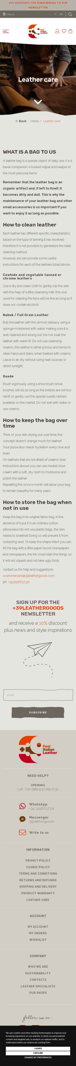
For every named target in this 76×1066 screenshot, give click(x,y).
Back (21, 121)
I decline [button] (38, 1053)
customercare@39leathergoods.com (29, 576)
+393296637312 (19, 582)
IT (55, 14)
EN (61, 14)
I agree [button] (38, 1048)
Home (35, 121)
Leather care (51, 121)
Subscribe (38, 712)
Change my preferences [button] (37, 1057)
